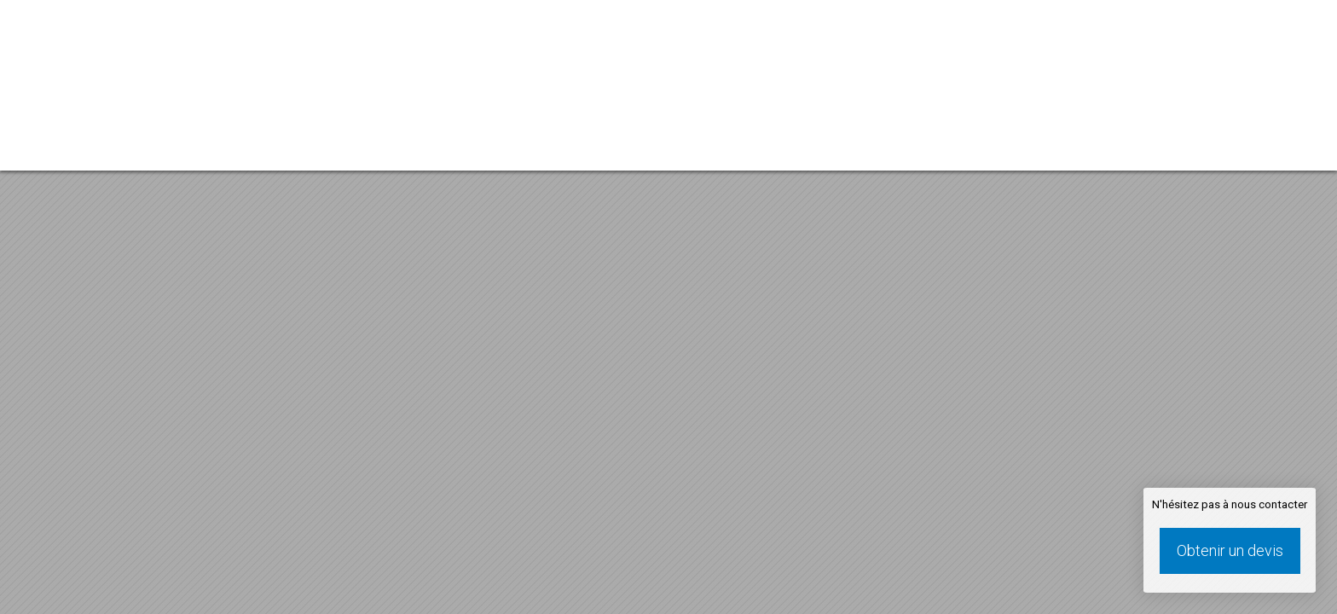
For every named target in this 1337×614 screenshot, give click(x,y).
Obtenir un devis (1230, 550)
